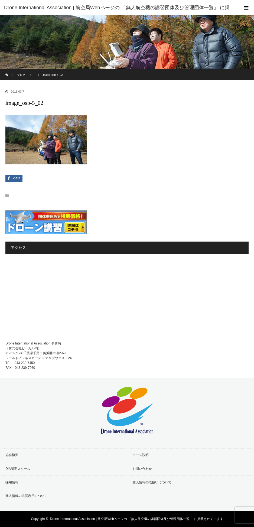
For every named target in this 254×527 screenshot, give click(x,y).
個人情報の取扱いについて (151, 482)
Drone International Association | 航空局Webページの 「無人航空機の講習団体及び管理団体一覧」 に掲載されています (136, 519)
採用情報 (11, 482)
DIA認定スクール (17, 469)
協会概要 (11, 455)
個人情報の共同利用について (26, 496)
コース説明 (140, 455)
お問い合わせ (142, 469)
